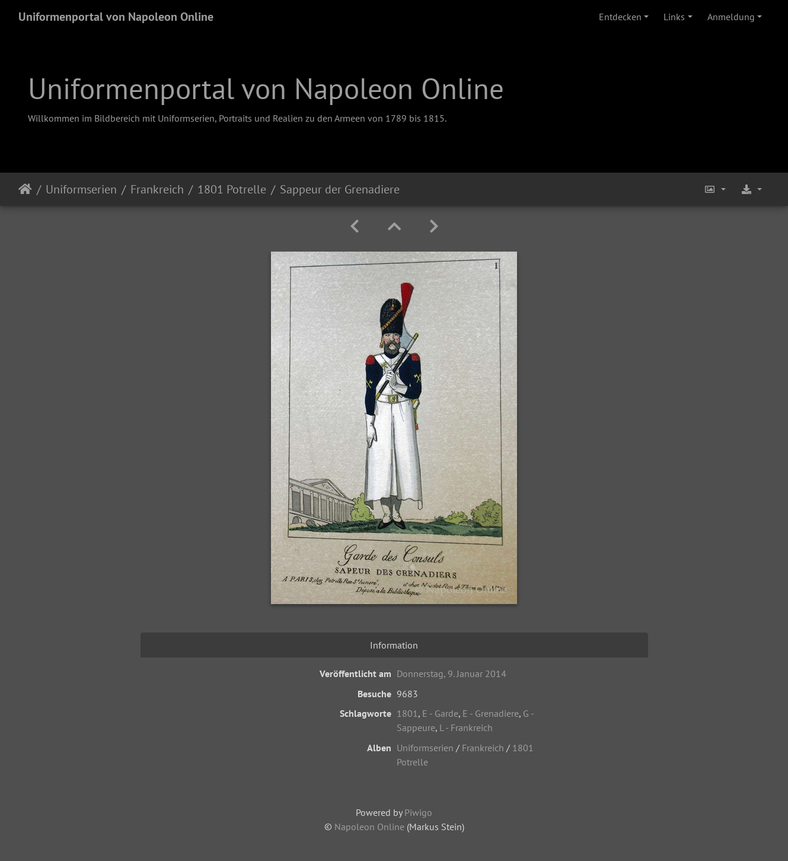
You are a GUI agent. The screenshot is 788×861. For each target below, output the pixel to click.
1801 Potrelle (231, 189)
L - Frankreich (466, 727)
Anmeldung (731, 17)
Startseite (25, 189)
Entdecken (620, 17)
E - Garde (440, 713)
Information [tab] (394, 645)
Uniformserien (81, 189)
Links (674, 17)
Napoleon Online (369, 827)
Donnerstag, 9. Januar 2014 (451, 673)
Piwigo (418, 812)
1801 (407, 713)
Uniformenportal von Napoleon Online (115, 16)
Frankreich (157, 189)
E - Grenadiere (490, 713)
